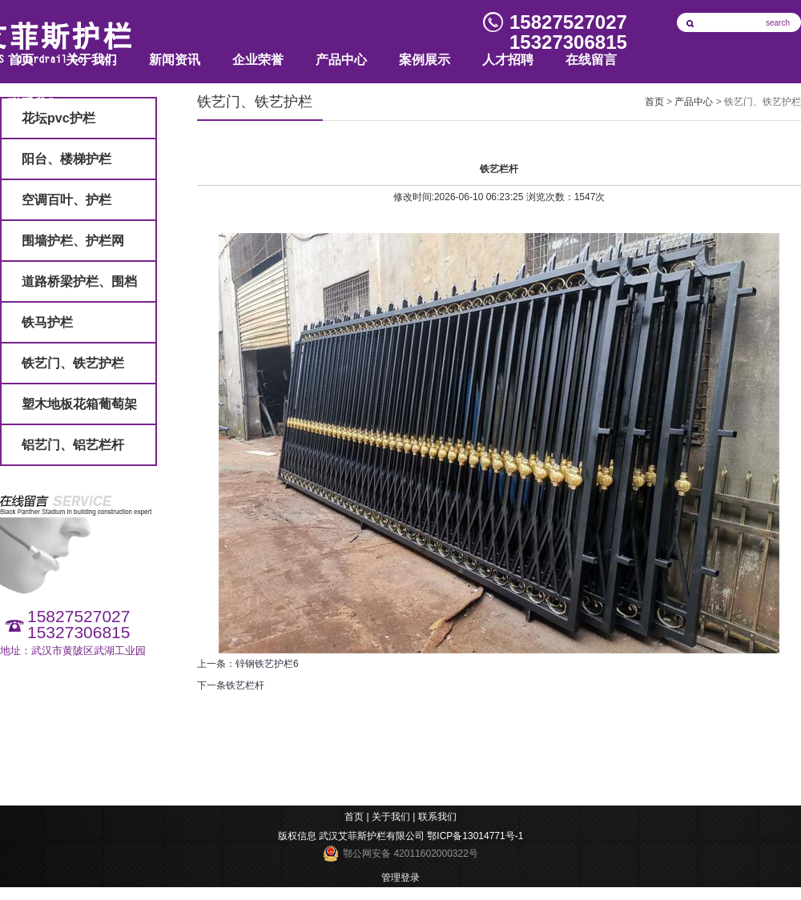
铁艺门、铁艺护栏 (73, 363)
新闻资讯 (174, 59)
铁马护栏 (47, 322)
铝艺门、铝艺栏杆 (73, 445)
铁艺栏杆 (245, 685)
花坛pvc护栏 (58, 118)
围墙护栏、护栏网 (73, 240)
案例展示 (424, 59)
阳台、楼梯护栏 (66, 159)
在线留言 (591, 59)
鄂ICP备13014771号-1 (475, 836)
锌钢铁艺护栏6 (267, 663)
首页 (654, 101)
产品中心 (341, 59)
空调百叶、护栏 (66, 200)
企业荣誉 (258, 59)
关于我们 (91, 59)
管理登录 (400, 877)
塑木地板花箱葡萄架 (79, 404)
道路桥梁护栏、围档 (79, 281)
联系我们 (437, 816)
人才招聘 (507, 59)
